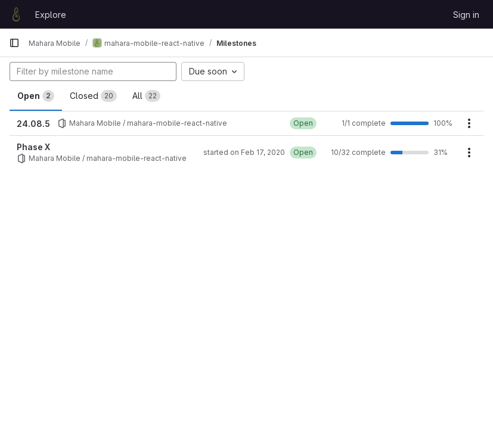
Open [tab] (35, 96)
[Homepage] (16, 14)
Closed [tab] (93, 96)
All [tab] (146, 96)
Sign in (466, 15)
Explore (50, 15)
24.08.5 (33, 124)
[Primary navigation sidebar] (14, 42)
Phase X (33, 147)
